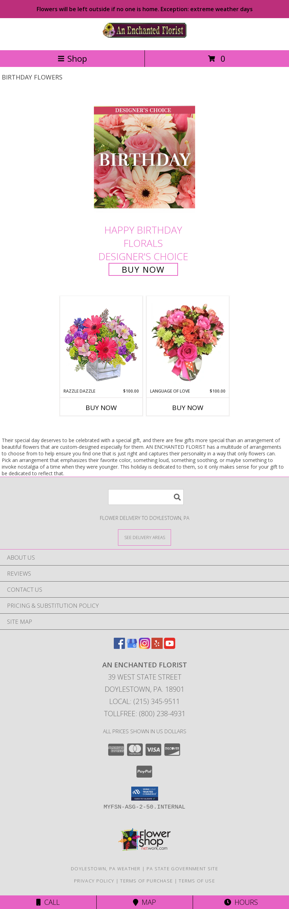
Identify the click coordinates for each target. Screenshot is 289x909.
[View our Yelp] (157, 647)
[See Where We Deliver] (144, 537)
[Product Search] (146, 497)
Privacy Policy (94, 881)
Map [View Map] (144, 902)
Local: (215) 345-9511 (144, 701)
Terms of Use (197, 881)
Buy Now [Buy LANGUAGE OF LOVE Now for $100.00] (187, 407)
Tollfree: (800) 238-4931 (144, 713)
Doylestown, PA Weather (106, 868)
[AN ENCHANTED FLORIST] (144, 40)
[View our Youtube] (169, 647)
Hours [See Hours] (241, 902)
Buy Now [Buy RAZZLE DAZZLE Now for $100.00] (101, 407)
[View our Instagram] (144, 647)
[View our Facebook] (119, 647)
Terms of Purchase (146, 881)
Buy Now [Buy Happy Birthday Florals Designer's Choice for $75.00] (143, 269)
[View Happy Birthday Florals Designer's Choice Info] (144, 157)
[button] (144, 794)
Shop (72, 58)
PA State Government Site (182, 868)
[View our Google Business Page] (132, 647)
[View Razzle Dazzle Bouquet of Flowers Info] (101, 342)
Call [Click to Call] (48, 902)
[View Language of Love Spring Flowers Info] (188, 342)
